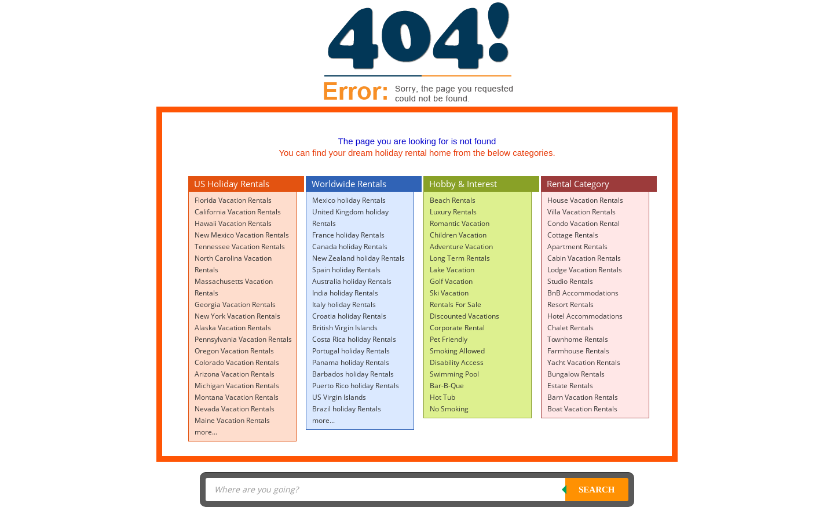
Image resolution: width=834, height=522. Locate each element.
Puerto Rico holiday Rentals (355, 385)
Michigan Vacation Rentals (237, 385)
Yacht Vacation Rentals (583, 362)
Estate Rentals (570, 385)
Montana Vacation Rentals (237, 397)
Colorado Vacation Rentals (237, 362)
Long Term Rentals (460, 258)
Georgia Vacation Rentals (235, 304)
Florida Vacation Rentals (233, 200)
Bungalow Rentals (576, 374)
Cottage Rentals (572, 235)
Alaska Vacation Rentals (233, 328)
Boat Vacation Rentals (582, 409)
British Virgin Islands (345, 328)
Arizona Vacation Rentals (235, 374)
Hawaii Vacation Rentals (233, 223)
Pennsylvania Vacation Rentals (243, 339)
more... (206, 432)
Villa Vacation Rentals (581, 212)
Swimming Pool (454, 374)
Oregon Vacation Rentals (234, 351)
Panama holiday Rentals (350, 362)
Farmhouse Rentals (578, 351)
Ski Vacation (449, 293)
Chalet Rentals (570, 328)
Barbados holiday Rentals (353, 374)
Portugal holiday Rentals (351, 351)
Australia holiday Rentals (352, 281)
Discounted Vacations (464, 316)
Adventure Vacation (461, 246)
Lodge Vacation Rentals (584, 270)
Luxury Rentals (453, 212)
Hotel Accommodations (585, 316)
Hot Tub (442, 397)
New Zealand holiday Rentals (358, 258)
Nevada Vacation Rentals (235, 409)
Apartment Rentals (577, 246)
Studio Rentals (570, 281)
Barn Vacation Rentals (582, 397)
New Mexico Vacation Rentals (242, 235)
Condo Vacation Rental (583, 223)
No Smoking (449, 409)
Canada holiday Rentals (349, 246)
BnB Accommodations (583, 293)
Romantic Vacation (459, 223)
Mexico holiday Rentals (349, 200)
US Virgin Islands (339, 397)
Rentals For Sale (455, 304)
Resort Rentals (570, 304)
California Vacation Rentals (238, 212)
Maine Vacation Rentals (232, 420)
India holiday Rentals (345, 293)
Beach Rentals (452, 200)
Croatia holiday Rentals (349, 316)
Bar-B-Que (447, 385)
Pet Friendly (448, 339)
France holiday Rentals (348, 235)
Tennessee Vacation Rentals (240, 246)
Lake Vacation (452, 270)
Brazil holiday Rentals (346, 409)
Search (597, 489)
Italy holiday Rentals (344, 304)
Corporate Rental (457, 328)
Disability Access (457, 362)
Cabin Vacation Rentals (584, 258)
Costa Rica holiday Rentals (354, 339)
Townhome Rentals (577, 339)
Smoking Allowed (457, 351)
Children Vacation (458, 235)
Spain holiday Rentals (346, 270)
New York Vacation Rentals (237, 316)
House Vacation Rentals (585, 200)
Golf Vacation (451, 281)
